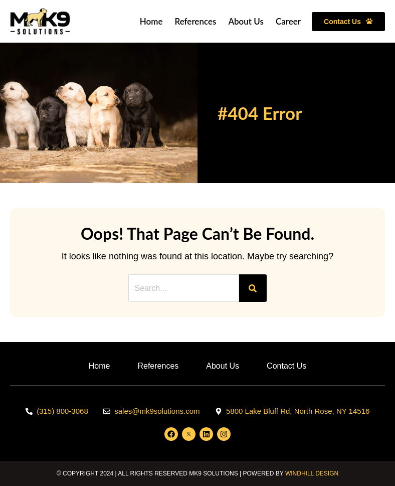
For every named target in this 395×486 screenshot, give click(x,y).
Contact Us (286, 366)
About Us (246, 21)
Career (288, 21)
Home (151, 21)
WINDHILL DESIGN (311, 473)
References (195, 21)
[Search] (253, 288)
